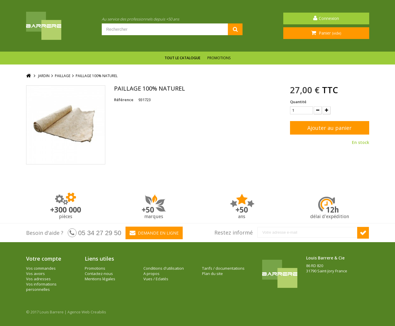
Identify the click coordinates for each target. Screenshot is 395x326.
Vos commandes (41, 268)
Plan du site (212, 273)
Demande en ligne (154, 233)
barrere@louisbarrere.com (330, 286)
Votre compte (43, 258)
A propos (151, 273)
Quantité (298, 101)
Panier (329, 33)
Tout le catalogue (182, 57)
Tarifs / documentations (223, 268)
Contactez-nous (99, 273)
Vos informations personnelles (41, 286)
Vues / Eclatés (155, 278)
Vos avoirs (35, 273)
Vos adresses (38, 278)
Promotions (218, 57)
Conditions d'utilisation (163, 268)
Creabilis (98, 312)
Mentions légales (100, 278)
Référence (123, 99)
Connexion (329, 18)
